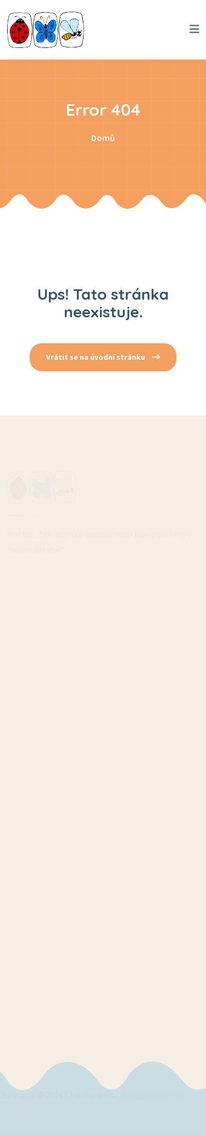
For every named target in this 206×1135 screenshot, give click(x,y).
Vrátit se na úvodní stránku (103, 357)
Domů (103, 138)
